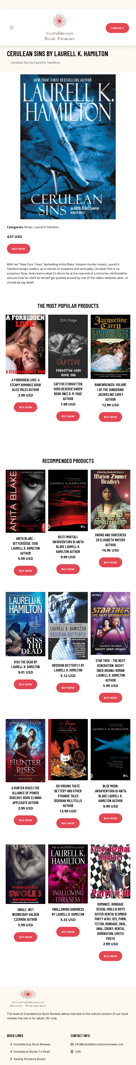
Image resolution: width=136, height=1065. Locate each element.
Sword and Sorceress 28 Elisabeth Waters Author (110, 540)
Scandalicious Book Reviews (32, 1044)
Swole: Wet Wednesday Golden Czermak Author (25, 914)
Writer (28, 227)
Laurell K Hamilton (46, 227)
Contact (117, 28)
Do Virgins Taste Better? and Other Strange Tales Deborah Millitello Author (68, 796)
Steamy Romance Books (30, 1059)
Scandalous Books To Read (32, 1051)
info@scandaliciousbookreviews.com (107, 4)
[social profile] (24, 4)
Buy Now (18, 249)
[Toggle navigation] (11, 27)
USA (81, 4)
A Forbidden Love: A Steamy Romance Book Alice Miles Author (25, 385)
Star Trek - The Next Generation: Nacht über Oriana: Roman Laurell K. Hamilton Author (111, 670)
